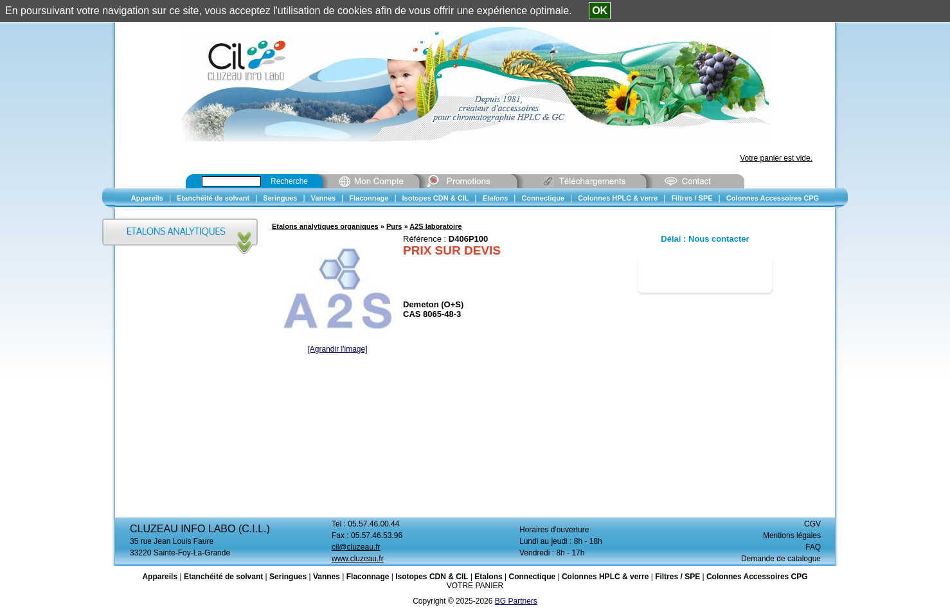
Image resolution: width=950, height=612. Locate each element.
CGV (812, 523)
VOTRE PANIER (475, 585)
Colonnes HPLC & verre (605, 576)
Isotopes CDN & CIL (431, 576)
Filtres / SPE (677, 576)
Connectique (531, 576)
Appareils (159, 576)
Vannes (326, 576)
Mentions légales (792, 535)
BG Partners (516, 601)
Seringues (288, 576)
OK (599, 10)
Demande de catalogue (781, 558)
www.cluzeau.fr (358, 558)
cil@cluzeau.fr (356, 547)
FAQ (813, 547)
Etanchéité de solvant (223, 576)
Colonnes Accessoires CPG (757, 576)
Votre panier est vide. (776, 158)
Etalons (488, 576)
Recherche (289, 181)
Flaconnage (368, 576)
